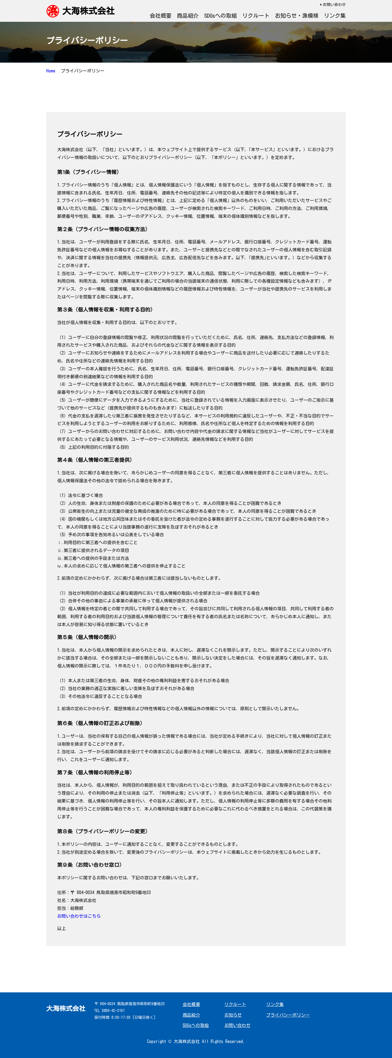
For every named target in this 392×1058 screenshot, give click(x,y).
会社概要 (160, 15)
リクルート (256, 15)
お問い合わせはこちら (79, 916)
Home (50, 71)
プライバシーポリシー (288, 1015)
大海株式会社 (88, 11)
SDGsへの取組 (220, 15)
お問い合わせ (334, 5)
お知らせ (233, 1015)
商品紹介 (188, 15)
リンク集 (335, 15)
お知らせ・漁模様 (296, 15)
